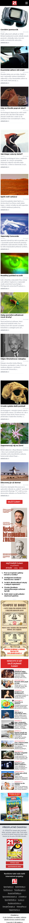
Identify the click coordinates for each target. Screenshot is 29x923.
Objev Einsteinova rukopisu (13, 359)
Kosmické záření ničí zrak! (13, 70)
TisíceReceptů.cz (20, 890)
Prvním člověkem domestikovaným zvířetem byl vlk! (14, 589)
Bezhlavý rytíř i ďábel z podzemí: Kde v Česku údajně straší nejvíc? (21, 763)
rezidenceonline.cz (19, 771)
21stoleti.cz (14, 915)
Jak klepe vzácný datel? (12, 154)
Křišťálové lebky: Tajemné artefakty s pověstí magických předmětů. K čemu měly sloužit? (21, 672)
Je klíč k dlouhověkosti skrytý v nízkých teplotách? (15, 583)
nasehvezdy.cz (18, 690)
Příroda (3, 156)
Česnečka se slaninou (19, 702)
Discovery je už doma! (11, 482)
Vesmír (2, 199)
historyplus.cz (18, 720)
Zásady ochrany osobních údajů (14, 919)
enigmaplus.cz (18, 761)
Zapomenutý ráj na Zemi (12, 445)
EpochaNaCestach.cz (10, 897)
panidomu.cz (18, 730)
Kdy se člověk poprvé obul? (13, 108)
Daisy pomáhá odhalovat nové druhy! (12, 316)
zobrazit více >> (5, 42)
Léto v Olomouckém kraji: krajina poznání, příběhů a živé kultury (21, 743)
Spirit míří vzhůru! (9, 197)
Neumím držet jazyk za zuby (21, 682)
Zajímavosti (4, 319)
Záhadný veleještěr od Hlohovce (21, 753)
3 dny (16, 568)
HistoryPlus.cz (21, 906)
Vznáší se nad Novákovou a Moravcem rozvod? (21, 692)
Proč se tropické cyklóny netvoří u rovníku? (13, 574)
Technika (3, 238)
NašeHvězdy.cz (20, 887)
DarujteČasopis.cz (9, 906)
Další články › (14, 502)
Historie (3, 110)
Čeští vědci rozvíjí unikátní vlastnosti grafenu (14, 595)
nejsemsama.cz (19, 781)
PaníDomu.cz (8, 890)
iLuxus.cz (21, 900)
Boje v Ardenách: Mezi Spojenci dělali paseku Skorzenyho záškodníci (21, 723)
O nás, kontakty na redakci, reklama (14, 917)
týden (21, 568)
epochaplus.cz (18, 669)
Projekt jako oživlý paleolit (21, 773)
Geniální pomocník (9, 29)
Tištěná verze (14, 863)
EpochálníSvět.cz (10, 900)
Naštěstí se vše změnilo (20, 784)
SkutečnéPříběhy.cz (14, 893)
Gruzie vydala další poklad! (13, 406)
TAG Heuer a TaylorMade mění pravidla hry (20, 713)
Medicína (3, 72)
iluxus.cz (17, 710)
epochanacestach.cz (20, 741)
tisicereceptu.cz (19, 700)
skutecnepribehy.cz (20, 680)
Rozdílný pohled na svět (12, 275)
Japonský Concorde (10, 236)
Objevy (2, 361)
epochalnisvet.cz (19, 751)
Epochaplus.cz (8, 887)
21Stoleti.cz (22, 897)
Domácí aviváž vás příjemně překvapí (21, 733)
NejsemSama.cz (14, 910)
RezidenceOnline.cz (14, 903)
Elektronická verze (14, 866)
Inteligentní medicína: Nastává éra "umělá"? (12, 578)
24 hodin (9, 568)
